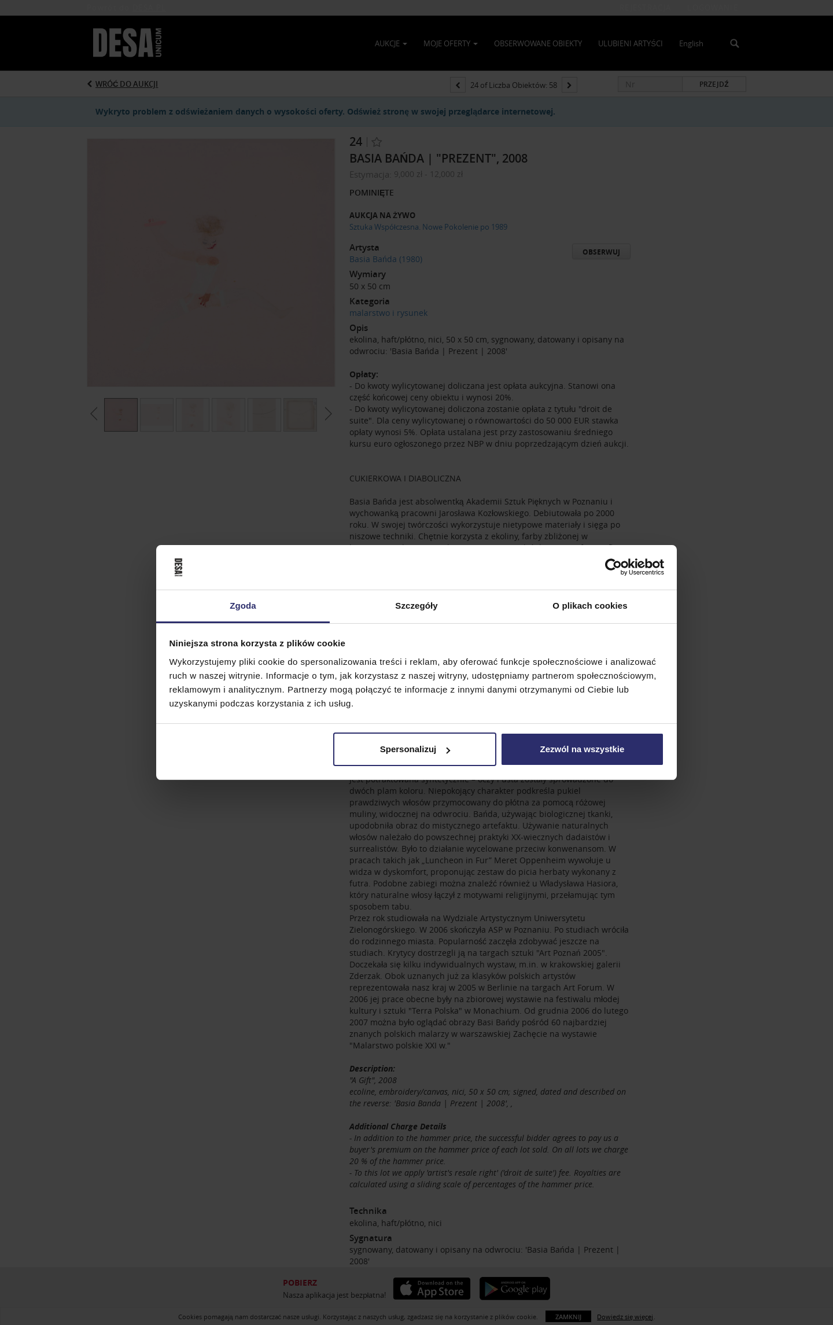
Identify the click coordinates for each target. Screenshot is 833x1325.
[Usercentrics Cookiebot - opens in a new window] (613, 567)
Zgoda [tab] (243, 605)
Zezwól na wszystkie (582, 749)
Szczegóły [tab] (416, 605)
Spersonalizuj (415, 749)
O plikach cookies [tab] (589, 605)
